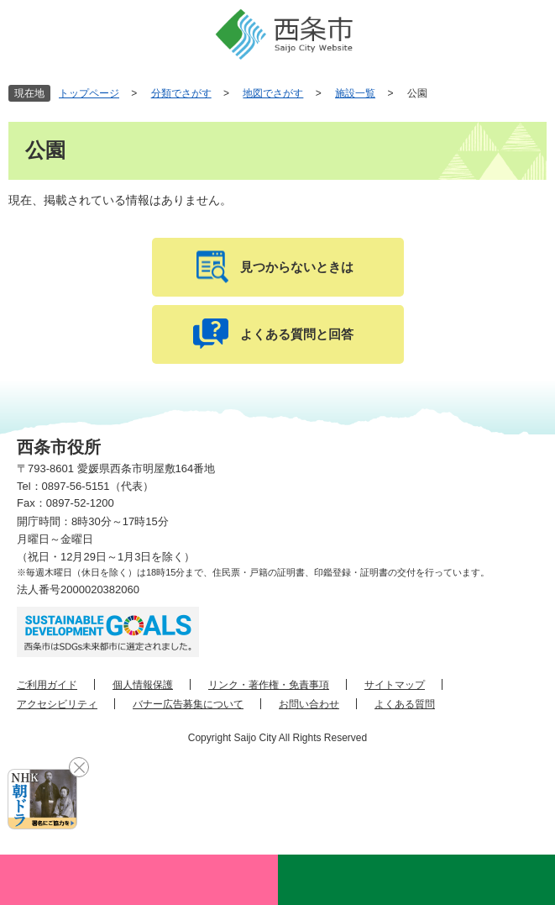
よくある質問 (404, 704)
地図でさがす (273, 93)
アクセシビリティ (57, 704)
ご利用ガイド (47, 685)
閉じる (79, 767)
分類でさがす (181, 93)
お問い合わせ (309, 704)
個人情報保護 (143, 685)
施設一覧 (355, 93)
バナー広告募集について (188, 704)
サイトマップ (394, 685)
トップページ (89, 93)
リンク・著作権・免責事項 (268, 685)
